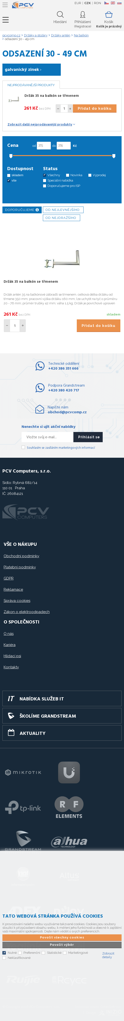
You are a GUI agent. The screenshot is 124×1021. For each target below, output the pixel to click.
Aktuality (33, 734)
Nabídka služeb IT (42, 699)
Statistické (54, 953)
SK (119, 2)
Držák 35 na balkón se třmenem (51, 96)
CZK (87, 3)
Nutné (12, 953)
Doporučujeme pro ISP (63, 186)
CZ (106, 2)
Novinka (76, 175)
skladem (17, 175)
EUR (78, 3)
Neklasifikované (19, 958)
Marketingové (78, 953)
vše (14, 180)
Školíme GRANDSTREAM (48, 716)
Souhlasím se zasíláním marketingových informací (61, 447)
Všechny (53, 175)
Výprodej (99, 175)
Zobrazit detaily (108, 955)
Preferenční (31, 953)
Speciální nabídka (60, 180)
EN (113, 2)
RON (97, 3)
